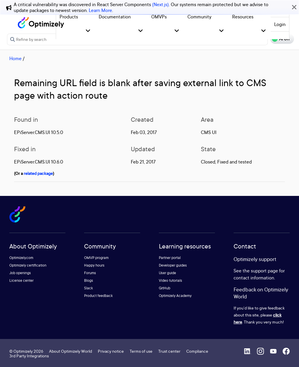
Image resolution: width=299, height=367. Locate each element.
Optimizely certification (27, 265)
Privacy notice (111, 351)
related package (38, 173)
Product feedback (98, 295)
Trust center (169, 351)
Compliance (197, 351)
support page (264, 270)
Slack (88, 288)
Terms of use (141, 351)
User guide (167, 272)
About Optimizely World (70, 351)
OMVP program (96, 257)
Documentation (115, 16)
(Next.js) (160, 4)
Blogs (88, 280)
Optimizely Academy (175, 295)
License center (21, 280)
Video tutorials (170, 280)
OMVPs (159, 16)
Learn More (100, 10)
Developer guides (173, 265)
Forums (90, 272)
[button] (88, 31)
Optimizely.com (21, 257)
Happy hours (94, 265)
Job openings (20, 272)
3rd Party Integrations (29, 356)
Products (69, 16)
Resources (242, 16)
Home (15, 58)
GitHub (164, 288)
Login (280, 24)
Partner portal (170, 257)
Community (199, 16)
